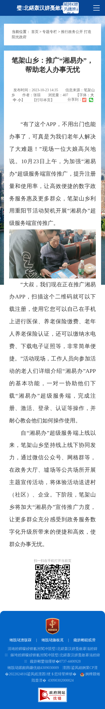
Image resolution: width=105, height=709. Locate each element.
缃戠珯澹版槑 (20, 640)
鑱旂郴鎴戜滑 (85, 640)
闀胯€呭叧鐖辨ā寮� (71, 9)
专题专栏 (49, 32)
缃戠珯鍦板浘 (52, 640)
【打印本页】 (43, 100)
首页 (35, 32)
